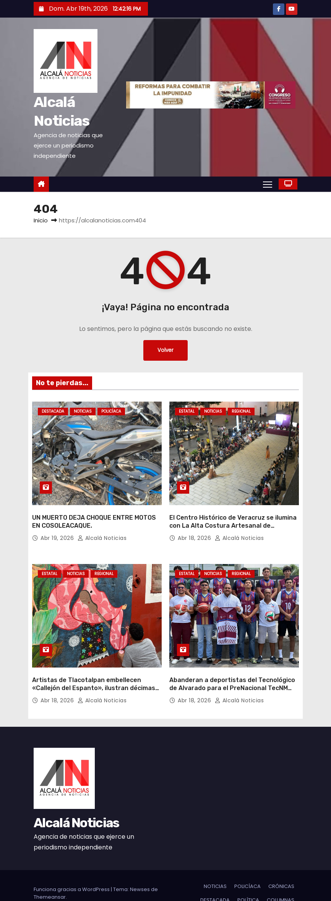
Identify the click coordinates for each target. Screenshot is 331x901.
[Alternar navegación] (267, 184)
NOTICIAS (83, 411)
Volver (165, 350)
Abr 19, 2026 (58, 530)
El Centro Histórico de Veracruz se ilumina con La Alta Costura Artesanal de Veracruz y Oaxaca (233, 518)
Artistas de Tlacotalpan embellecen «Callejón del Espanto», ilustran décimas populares (93, 672)
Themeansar (50, 881)
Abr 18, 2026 (195, 530)
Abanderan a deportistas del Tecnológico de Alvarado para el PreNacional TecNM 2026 (232, 672)
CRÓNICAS (281, 870)
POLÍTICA (248, 884)
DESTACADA (53, 411)
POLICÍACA (111, 411)
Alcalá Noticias (102, 530)
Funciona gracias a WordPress (72, 873)
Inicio (41, 220)
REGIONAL (241, 411)
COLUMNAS (280, 884)
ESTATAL (187, 411)
